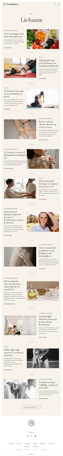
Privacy (36, 449)
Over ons (19, 449)
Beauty (19, 443)
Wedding (42, 443)
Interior (27, 443)
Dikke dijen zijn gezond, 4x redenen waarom (14, 353)
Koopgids (35, 446)
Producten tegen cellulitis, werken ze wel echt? (48, 385)
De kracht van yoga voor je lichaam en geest (13, 94)
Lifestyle (51, 443)
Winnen (27, 446)
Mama (35, 443)
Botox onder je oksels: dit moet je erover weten (48, 124)
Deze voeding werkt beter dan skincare (14, 35)
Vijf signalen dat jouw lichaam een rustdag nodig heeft (48, 63)
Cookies (44, 449)
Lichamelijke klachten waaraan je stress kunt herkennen (48, 320)
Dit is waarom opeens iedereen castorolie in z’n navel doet (12, 285)
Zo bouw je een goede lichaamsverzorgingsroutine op (18, 155)
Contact (28, 449)
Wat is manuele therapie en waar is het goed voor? (48, 184)
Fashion (11, 443)
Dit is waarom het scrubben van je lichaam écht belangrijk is (48, 252)
